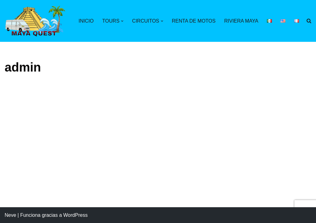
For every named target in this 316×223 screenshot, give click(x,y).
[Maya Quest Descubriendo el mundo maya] (35, 21)
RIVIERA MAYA (241, 21)
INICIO (86, 21)
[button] (122, 21)
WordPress (75, 215)
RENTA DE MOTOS (194, 21)
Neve (10, 215)
